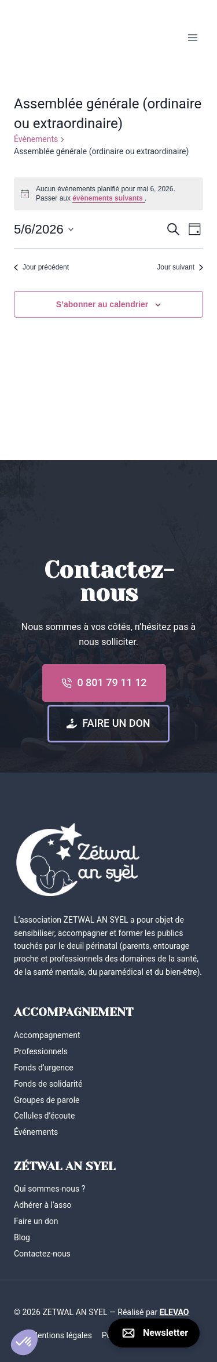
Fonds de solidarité (48, 1083)
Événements (36, 1132)
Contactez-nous (42, 1253)
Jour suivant (180, 267)
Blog (22, 1237)
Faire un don (36, 1221)
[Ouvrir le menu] (192, 37)
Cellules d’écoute (44, 1115)
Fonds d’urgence (43, 1067)
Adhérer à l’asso (42, 1205)
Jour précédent (41, 267)
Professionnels (41, 1051)
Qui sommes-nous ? (49, 1188)
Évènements (36, 139)
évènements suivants (108, 198)
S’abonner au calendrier (102, 304)
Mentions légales (61, 1335)
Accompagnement (47, 1035)
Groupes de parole (47, 1100)
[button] (24, 1342)
